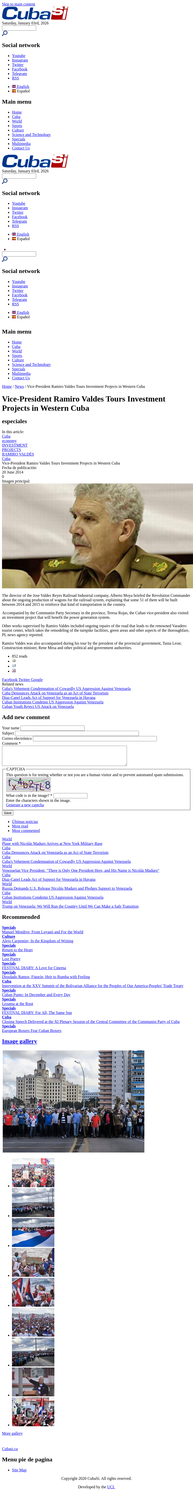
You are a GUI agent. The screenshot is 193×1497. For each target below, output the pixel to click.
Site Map (19, 1474)
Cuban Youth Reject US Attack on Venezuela (38, 706)
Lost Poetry (11, 962)
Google (37, 680)
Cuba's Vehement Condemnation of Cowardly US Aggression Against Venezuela (66, 688)
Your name (11, 728)
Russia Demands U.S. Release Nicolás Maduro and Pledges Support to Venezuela (67, 892)
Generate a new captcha (25, 809)
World (17, 121)
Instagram (20, 60)
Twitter (17, 65)
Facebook (19, 69)
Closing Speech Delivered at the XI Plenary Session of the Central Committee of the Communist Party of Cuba (91, 1025)
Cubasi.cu (10, 1452)
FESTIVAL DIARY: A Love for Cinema (34, 971)
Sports (17, 126)
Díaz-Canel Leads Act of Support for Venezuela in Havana (49, 697)
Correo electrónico (17, 738)
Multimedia (21, 143)
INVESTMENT (14, 445)
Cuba (16, 117)
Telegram (19, 73)
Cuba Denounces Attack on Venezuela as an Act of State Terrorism (55, 693)
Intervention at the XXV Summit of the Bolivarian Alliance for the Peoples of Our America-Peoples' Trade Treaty (93, 989)
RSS (15, 78)
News (19, 386)
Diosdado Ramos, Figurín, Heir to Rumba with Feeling (46, 980)
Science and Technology (31, 135)
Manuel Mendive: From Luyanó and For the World (42, 936)
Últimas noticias (25, 825)
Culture (18, 130)
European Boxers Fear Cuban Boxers (31, 1034)
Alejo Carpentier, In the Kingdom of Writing (37, 945)
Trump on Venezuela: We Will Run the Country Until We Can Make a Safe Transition (70, 910)
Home (17, 112)
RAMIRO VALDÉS (18, 454)
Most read (20, 830)
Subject (8, 733)
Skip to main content (18, 4)
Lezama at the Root (17, 1007)
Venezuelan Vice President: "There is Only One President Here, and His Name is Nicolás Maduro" (80, 874)
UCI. (111, 1491)
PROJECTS (11, 450)
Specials (18, 139)
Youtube (18, 56)
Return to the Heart (17, 954)
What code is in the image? (29, 799)
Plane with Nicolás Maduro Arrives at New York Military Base (52, 847)
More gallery (12, 1437)
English (20, 86)
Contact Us (21, 148)
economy (9, 441)
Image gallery (19, 1045)
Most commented (26, 834)
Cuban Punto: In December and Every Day (36, 998)
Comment (11, 743)
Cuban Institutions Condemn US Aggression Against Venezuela (52, 702)
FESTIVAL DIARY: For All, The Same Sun (37, 1016)
